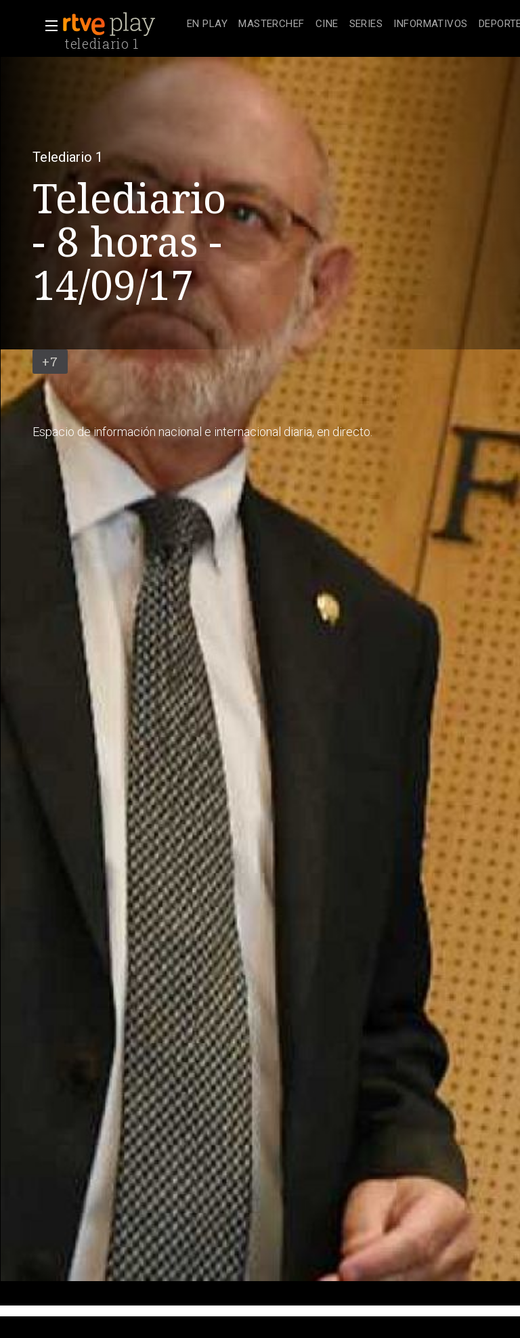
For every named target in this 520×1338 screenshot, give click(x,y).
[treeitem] (207, 25)
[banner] (121, 24)
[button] (47, 26)
